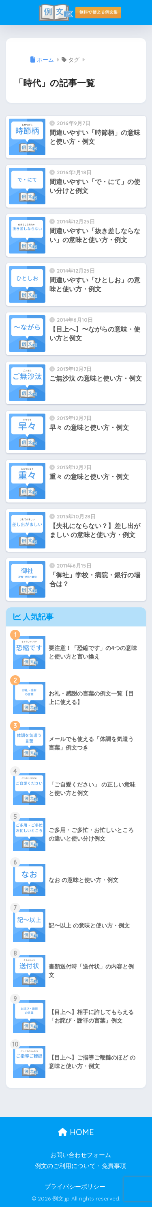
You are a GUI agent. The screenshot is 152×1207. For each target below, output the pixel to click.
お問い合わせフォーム (80, 1155)
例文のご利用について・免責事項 (80, 1166)
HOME (76, 1132)
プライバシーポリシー (75, 1186)
